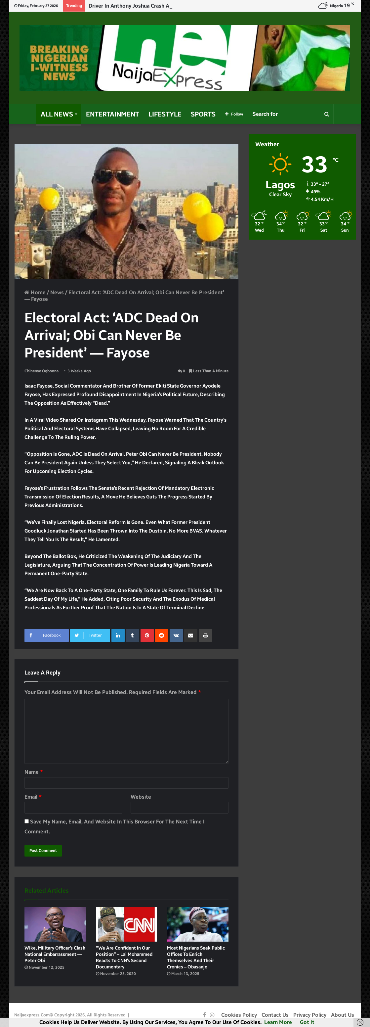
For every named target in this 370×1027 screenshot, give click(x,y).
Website (141, 797)
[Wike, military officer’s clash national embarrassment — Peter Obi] (55, 924)
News (57, 292)
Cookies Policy (239, 1015)
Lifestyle (165, 114)
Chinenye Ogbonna (41, 371)
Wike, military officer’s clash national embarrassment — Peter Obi (54, 954)
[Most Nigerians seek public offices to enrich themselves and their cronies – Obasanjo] (197, 924)
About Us (342, 1015)
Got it (307, 1022)
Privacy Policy (309, 1015)
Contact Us (275, 1015)
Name (33, 772)
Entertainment (112, 114)
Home (35, 292)
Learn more (278, 1022)
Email (33, 797)
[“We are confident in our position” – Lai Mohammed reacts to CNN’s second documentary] (126, 924)
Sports (203, 114)
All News (57, 114)
